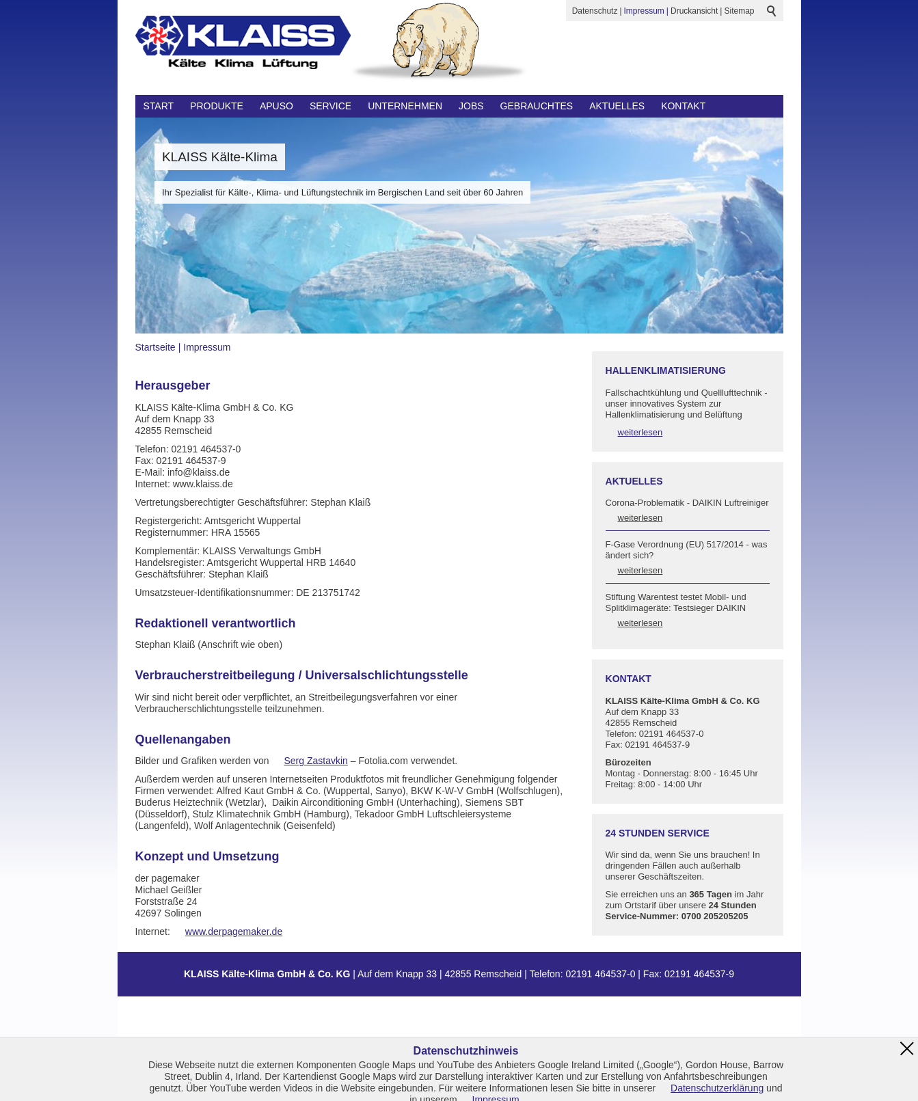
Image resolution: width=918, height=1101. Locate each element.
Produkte (216, 105)
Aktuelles (617, 105)
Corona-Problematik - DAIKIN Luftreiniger (687, 503)
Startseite (155, 347)
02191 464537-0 (600, 973)
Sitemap (739, 11)
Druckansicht (694, 11)
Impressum (644, 11)
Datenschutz (595, 11)
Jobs (471, 105)
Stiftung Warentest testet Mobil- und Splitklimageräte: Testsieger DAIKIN (676, 602)
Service (330, 105)
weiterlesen (640, 432)
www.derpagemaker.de (233, 931)
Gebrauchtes (536, 105)
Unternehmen (405, 105)
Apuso (276, 105)
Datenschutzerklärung (717, 1088)
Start (159, 105)
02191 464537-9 (699, 973)
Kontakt (683, 105)
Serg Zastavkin (316, 760)
